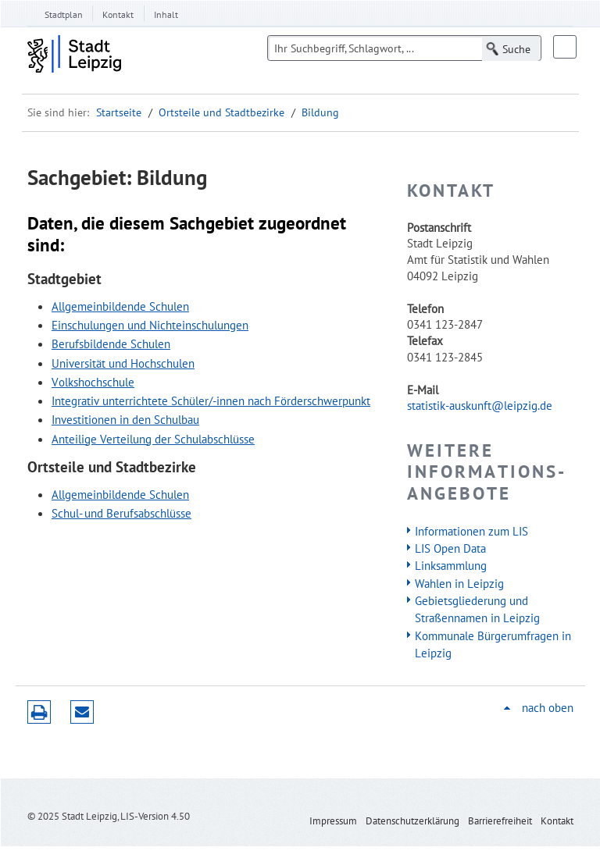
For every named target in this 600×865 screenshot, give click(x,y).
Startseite (118, 112)
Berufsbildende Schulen (111, 343)
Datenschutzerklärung (412, 821)
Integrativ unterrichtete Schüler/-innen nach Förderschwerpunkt (211, 400)
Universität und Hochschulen (123, 363)
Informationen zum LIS (471, 531)
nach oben (547, 707)
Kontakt (118, 14)
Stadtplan (64, 14)
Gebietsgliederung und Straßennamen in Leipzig (477, 609)
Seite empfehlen (82, 712)
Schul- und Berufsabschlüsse (121, 513)
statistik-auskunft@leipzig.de (479, 405)
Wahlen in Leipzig (459, 583)
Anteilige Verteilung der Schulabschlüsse (153, 439)
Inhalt (166, 14)
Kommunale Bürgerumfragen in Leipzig (493, 644)
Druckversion (39, 712)
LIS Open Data (450, 548)
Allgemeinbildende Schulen (120, 306)
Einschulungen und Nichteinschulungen (150, 325)
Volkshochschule (93, 382)
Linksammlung (451, 565)
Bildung (320, 112)
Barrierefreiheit (500, 821)
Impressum (333, 821)
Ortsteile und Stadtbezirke (221, 112)
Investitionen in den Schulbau (125, 419)
